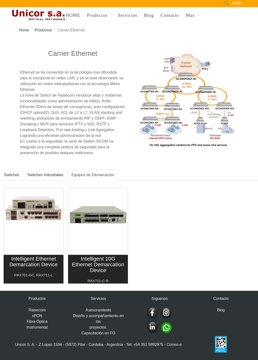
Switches (11, 175)
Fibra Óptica (37, 321)
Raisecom (37, 310)
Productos (97, 15)
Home (24, 30)
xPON (37, 316)
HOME (73, 15)
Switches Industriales (45, 175)
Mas (190, 15)
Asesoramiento (98, 310)
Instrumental (37, 327)
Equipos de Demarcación (92, 175)
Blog (149, 15)
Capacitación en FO (98, 333)
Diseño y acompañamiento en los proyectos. (98, 321)
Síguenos (160, 298)
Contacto (170, 15)
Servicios (127, 15)
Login (236, 3)
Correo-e (174, 345)
